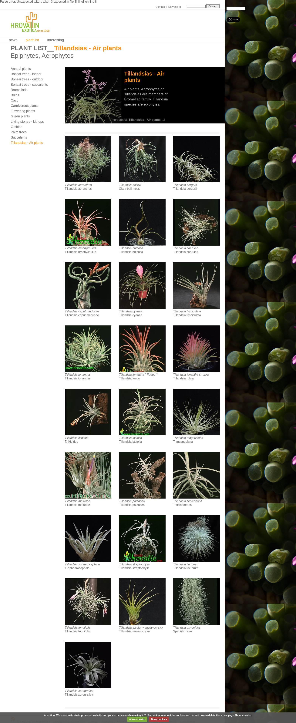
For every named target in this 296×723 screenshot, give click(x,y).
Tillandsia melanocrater (134, 631)
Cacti (14, 100)
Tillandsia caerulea (185, 248)
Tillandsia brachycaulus (80, 248)
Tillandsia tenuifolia (77, 627)
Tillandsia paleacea (132, 501)
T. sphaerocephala (77, 568)
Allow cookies (137, 719)
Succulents (19, 137)
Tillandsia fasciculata (187, 311)
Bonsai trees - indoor (26, 74)
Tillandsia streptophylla (134, 564)
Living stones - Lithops (27, 121)
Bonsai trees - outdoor (27, 79)
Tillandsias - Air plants (27, 143)
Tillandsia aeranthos (78, 185)
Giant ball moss (129, 188)
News (13, 40)
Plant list (32, 40)
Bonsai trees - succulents (29, 84)
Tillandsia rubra (183, 378)
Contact (160, 6)
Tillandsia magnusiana (188, 437)
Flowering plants (23, 111)
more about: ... (138, 119)
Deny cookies (159, 719)
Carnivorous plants (25, 106)
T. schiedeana (182, 504)
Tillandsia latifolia (130, 437)
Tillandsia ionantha (77, 374)
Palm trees (19, 132)
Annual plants (21, 69)
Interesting (55, 40)
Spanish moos (182, 631)
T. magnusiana (183, 441)
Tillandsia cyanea (130, 311)
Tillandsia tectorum (185, 564)
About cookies (242, 715)
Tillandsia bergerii (185, 185)
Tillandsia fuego (129, 378)
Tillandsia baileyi (130, 185)
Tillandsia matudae (77, 501)
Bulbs (15, 95)
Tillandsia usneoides (186, 627)
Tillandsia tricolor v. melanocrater (141, 627)
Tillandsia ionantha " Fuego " (138, 374)
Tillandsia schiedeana (187, 501)
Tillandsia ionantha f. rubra (191, 374)
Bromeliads (19, 90)
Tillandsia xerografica (79, 690)
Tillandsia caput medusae (82, 311)
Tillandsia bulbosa (131, 248)
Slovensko (174, 6)
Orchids (16, 127)
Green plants (20, 116)
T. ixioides (71, 441)
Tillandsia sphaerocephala (82, 564)
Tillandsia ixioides (76, 437)
